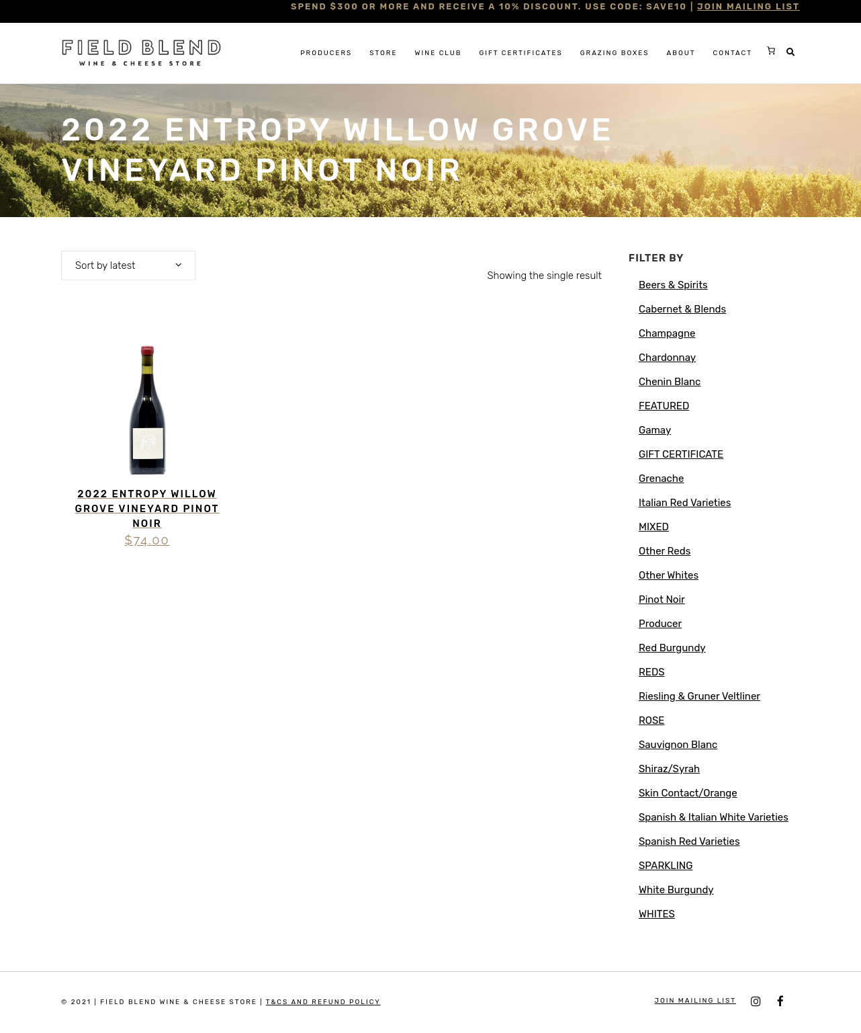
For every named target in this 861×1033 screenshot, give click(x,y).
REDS (652, 672)
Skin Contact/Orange (688, 793)
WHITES (657, 914)
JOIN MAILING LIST (748, 6)
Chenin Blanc (669, 382)
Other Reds (664, 551)
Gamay (655, 430)
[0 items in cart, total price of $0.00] (771, 50)
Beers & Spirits (673, 285)
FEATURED (664, 406)
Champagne (667, 333)
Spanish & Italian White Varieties (713, 817)
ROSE (651, 720)
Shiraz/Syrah (669, 769)
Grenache (661, 478)
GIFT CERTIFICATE (681, 454)
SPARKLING (665, 866)
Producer (660, 624)
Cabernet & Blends (682, 309)
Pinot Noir (662, 599)
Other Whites (668, 575)
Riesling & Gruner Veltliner (699, 696)
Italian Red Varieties (685, 503)
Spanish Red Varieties (689, 841)
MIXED (654, 527)
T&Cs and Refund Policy (323, 1002)
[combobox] (128, 265)
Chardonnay (667, 358)
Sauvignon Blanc (678, 745)
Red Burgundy (672, 648)
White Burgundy (676, 890)
